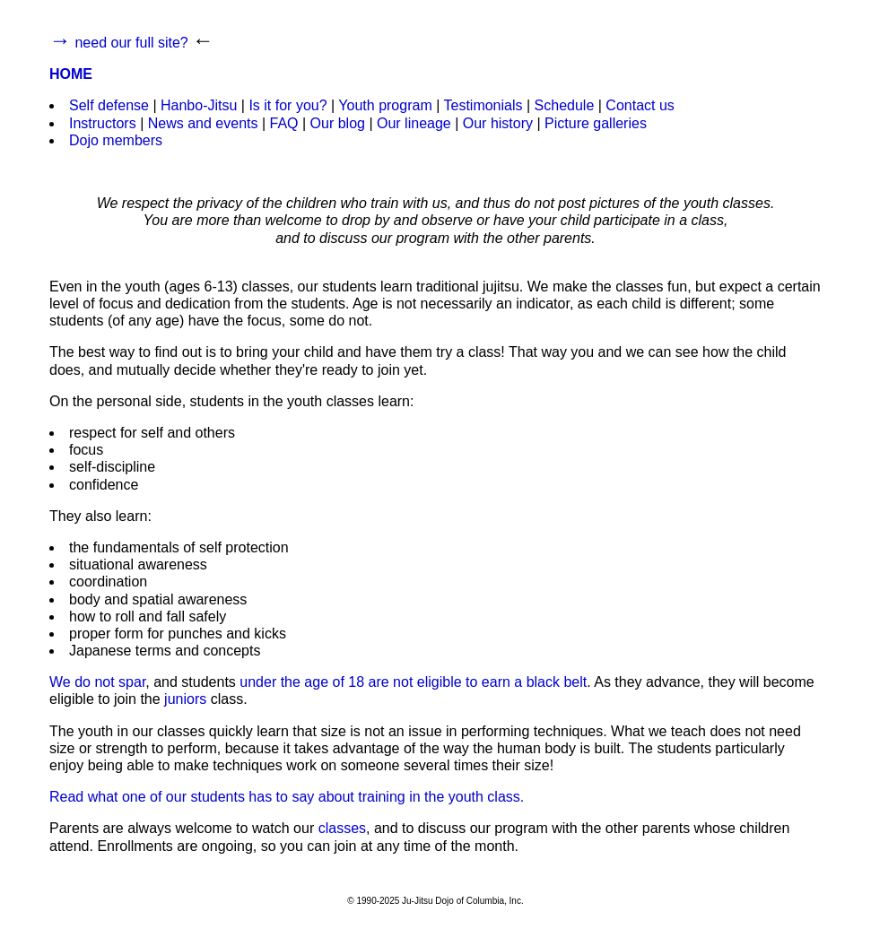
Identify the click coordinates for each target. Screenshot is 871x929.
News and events (203, 123)
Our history (498, 123)
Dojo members (115, 140)
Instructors (102, 123)
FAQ (284, 123)
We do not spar (97, 682)
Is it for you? (287, 105)
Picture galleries (595, 123)
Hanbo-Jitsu (199, 105)
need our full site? (130, 42)
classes (342, 828)
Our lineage (414, 123)
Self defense (109, 105)
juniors (185, 699)
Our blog (337, 123)
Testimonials (482, 105)
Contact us (639, 105)
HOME (70, 74)
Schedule (565, 105)
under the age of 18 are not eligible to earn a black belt (413, 682)
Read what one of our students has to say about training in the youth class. (286, 796)
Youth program (384, 105)
